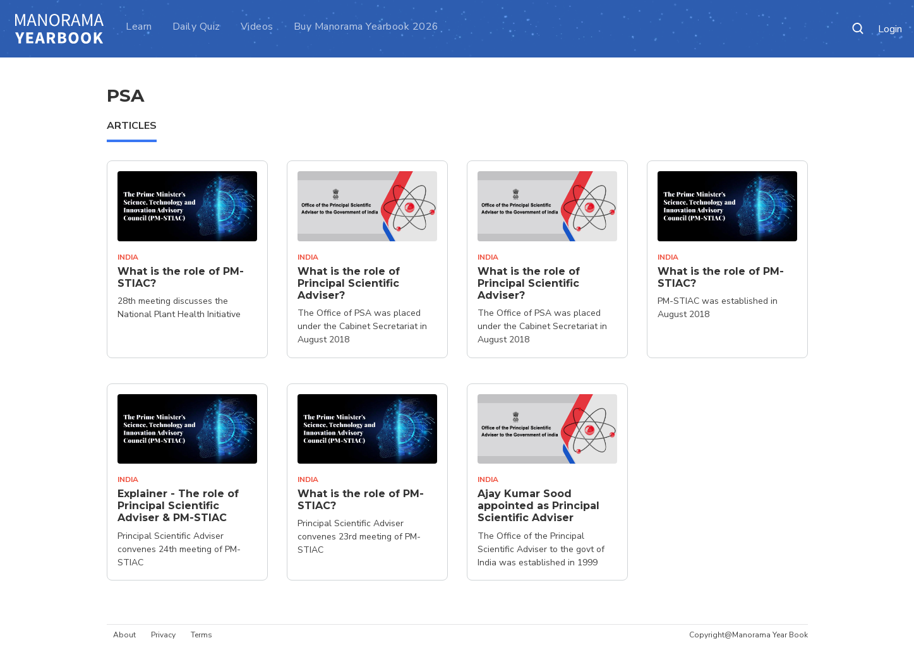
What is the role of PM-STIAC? (180, 277)
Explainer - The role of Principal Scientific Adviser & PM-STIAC (178, 506)
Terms (201, 635)
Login (890, 29)
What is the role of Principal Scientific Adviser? (349, 283)
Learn (139, 26)
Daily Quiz (196, 26)
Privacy (163, 635)
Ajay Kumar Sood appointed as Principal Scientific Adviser (538, 506)
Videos (257, 26)
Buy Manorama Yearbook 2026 (366, 26)
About (124, 635)
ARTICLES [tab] (132, 126)
